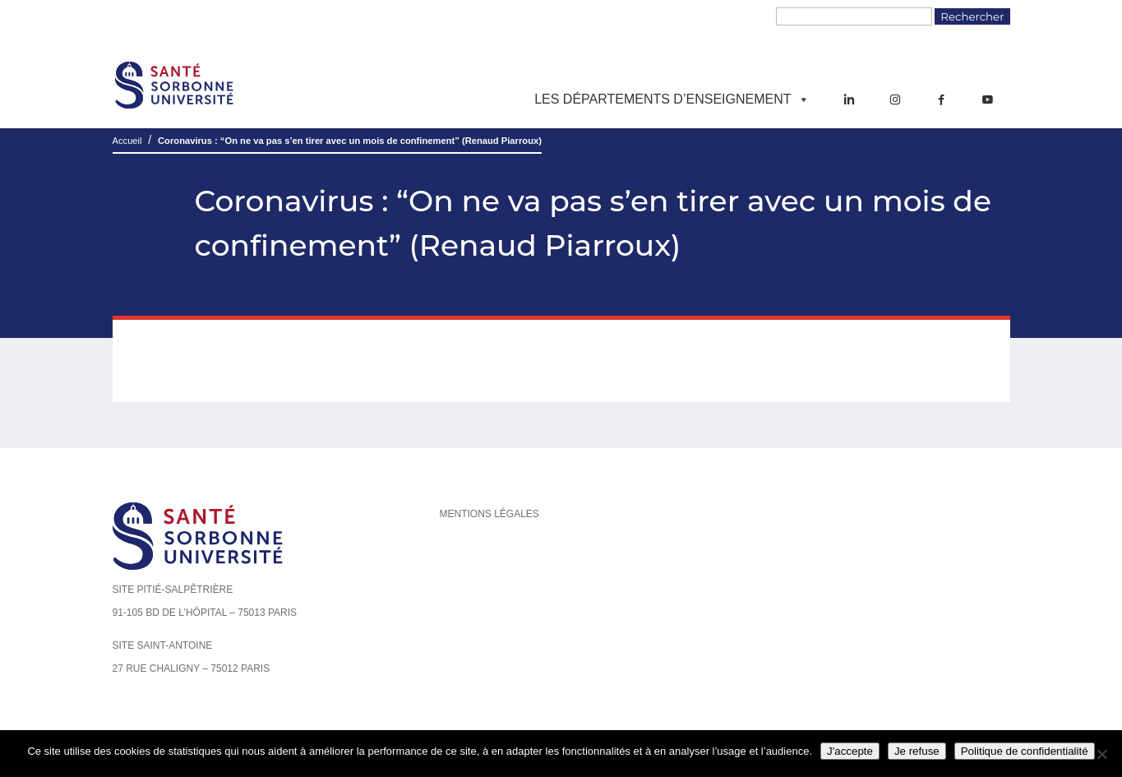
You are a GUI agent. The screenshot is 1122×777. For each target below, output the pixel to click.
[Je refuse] (1101, 754)
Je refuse (917, 751)
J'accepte (850, 751)
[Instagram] (895, 99)
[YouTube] (987, 99)
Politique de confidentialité (1024, 751)
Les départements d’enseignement (671, 99)
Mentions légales (489, 514)
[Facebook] (941, 99)
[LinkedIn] (849, 99)
